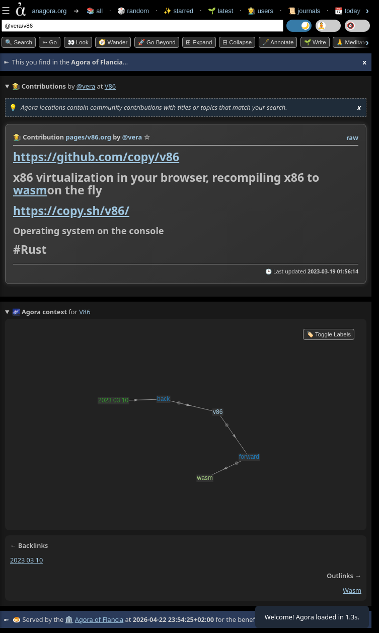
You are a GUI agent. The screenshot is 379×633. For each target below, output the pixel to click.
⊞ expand (199, 42)
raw (352, 137)
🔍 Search (18, 42)
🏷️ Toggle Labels (329, 334)
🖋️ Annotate (278, 42)
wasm (30, 190)
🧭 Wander (113, 42)
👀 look (78, 42)
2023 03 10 (26, 560)
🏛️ (69, 619)
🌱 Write (315, 42)
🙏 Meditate (351, 42)
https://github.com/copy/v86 (96, 157)
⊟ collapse (237, 42)
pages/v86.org (88, 137)
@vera (86, 86)
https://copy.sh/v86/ (71, 210)
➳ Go (49, 42)
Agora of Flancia (99, 619)
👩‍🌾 (17, 137)
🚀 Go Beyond (157, 42)
